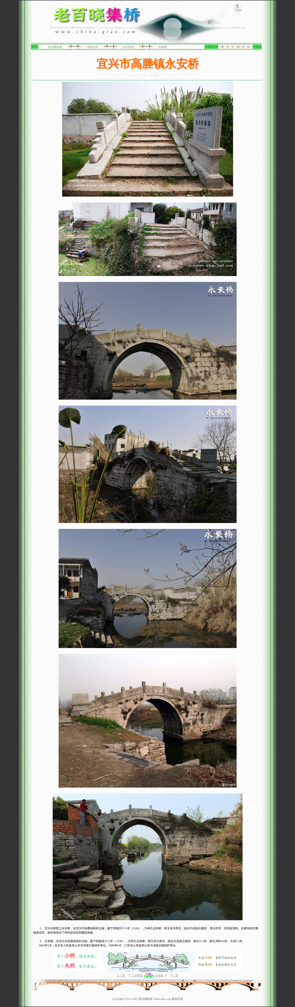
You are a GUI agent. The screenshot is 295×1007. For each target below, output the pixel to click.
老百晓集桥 (55, 46)
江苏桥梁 (128, 46)
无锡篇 (162, 46)
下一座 (174, 975)
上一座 (121, 975)
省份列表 (92, 46)
